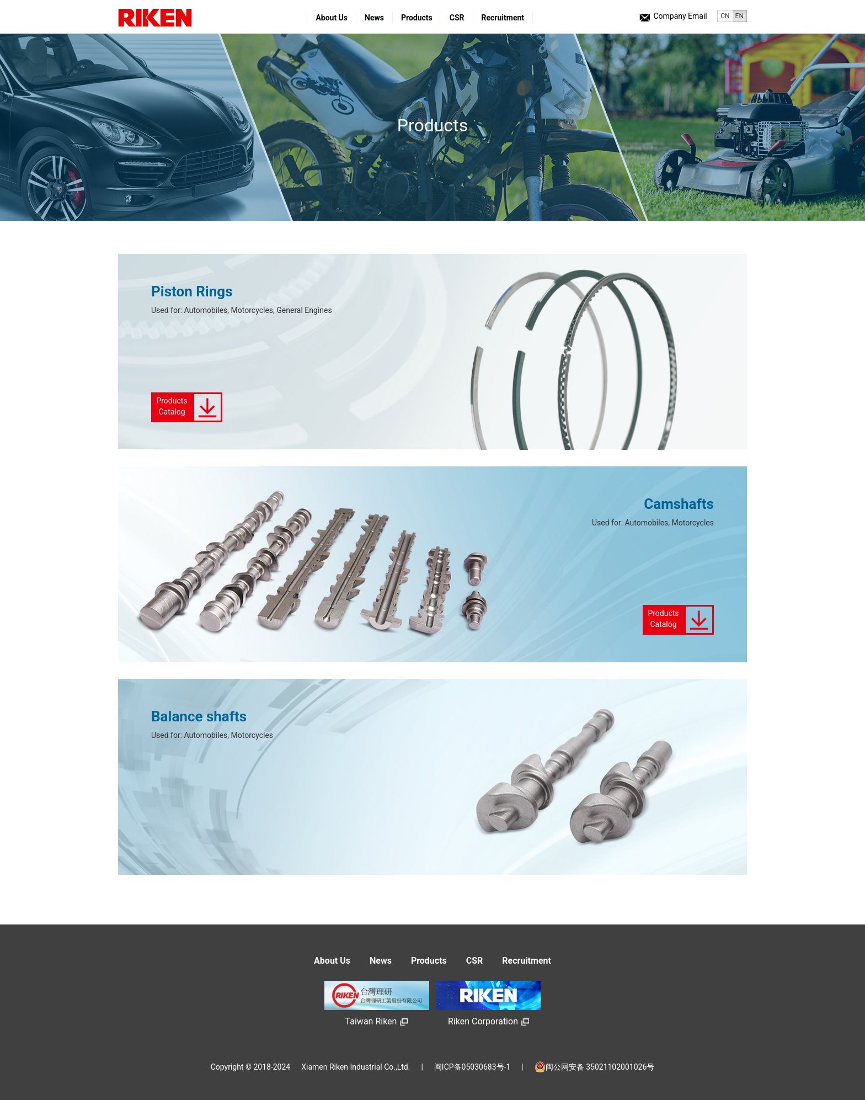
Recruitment (503, 17)
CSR (457, 17)
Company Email (673, 16)
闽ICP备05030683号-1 (472, 1066)
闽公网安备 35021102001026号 (595, 1066)
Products (416, 17)
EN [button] (739, 16)
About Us (332, 17)
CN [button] (724, 16)
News (374, 17)
